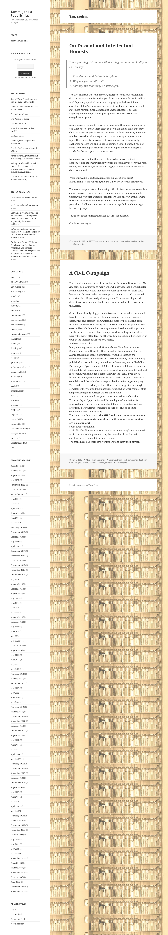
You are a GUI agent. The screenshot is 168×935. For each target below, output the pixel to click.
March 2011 (16, 759)
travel (13, 438)
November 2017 (18, 555)
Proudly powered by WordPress (83, 485)
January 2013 (17, 678)
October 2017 (17, 560)
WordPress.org (17, 923)
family (13, 343)
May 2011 (15, 749)
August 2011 (16, 735)
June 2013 (15, 659)
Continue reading (80, 223)
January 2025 (17, 470)
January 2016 (17, 584)
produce (14, 405)
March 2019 (16, 522)
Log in (13, 909)
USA (12, 447)
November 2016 (18, 570)
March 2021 (16, 503)
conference (16, 324)
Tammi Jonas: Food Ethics (21, 13)
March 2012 (16, 702)
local (13, 386)
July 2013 (15, 655)
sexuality (100, 462)
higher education (18, 367)
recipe (13, 409)
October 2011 (17, 726)
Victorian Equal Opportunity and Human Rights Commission (102, 400)
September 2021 (18, 494)
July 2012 (15, 688)
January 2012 (17, 711)
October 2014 (17, 622)
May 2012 (15, 693)
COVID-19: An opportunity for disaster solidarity (23, 221)
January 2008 (17, 867)
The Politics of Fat (19, 123)
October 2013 (17, 645)
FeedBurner (31, 77)
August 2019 (16, 513)
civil (125, 460)
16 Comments (77, 244)
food (13, 357)
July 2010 (15, 792)
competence (16, 320)
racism (134, 241)
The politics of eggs (19, 114)
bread (13, 296)
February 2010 (17, 815)
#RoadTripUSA (17, 282)
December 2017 (18, 551)
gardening (15, 362)
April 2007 (15, 882)
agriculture (16, 287)
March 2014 (16, 641)
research (15, 419)
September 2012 (18, 683)
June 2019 (15, 518)
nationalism (125, 241)
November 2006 (18, 891)
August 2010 (16, 787)
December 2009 (18, 825)
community (16, 315)
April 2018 (15, 546)
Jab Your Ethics (17, 136)
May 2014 (15, 636)
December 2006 (18, 886)
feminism (15, 353)
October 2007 (17, 877)
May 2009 (15, 849)
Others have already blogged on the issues (92, 313)
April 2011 (15, 754)
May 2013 (15, 664)
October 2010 (17, 778)
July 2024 (15, 480)
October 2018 (17, 537)
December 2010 (18, 768)
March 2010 (16, 811)
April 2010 (15, 806)
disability (142, 460)
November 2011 (18, 721)
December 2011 (18, 716)
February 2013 (17, 674)
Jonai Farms (16, 381)
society (108, 462)
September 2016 (18, 574)
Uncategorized (17, 443)
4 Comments (121, 462)
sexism (141, 241)
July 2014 (15, 626)
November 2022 (18, 485)
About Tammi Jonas (19, 40)
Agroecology (16, 291)
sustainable (16, 424)
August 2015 (16, 593)
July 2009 (15, 839)
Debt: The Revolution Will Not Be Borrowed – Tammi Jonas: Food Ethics (24, 216)
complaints (133, 460)
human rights (17, 372)
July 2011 (15, 740)
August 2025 (16, 466)
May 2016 (15, 579)
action (111, 460)
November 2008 (18, 858)
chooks (14, 310)
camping (14, 305)
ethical (14, 339)
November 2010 (18, 773)
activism (119, 460)
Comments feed (18, 919)
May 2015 (15, 607)
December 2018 (18, 532)
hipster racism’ (90, 294)
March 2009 (16, 853)
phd (12, 395)
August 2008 (16, 863)
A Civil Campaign (89, 273)
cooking (14, 329)
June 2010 (15, 797)
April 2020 (15, 508)
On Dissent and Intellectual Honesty (101, 48)
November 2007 (18, 872)
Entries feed (16, 914)
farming (14, 348)
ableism (111, 241)
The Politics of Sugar (20, 119)
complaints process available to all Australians (94, 358)
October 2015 (17, 589)
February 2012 (17, 707)
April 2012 (15, 697)
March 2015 (16, 612)
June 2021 (15, 499)
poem (13, 400)
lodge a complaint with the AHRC (109, 373)
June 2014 (15, 631)
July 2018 (15, 541)
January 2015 (17, 617)
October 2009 (17, 834)
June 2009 (15, 844)
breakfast (15, 301)
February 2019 (17, 527)
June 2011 (15, 745)
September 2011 (18, 730)
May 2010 (15, 801)
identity (14, 376)
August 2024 (16, 475)
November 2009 (18, 830)
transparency (17, 433)
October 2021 (17, 489)
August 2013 (16, 650)
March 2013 (16, 669)
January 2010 (17, 820)
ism (117, 241)
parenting (15, 391)
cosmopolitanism (18, 334)
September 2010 (18, 782)
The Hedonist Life (19, 428)
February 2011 (17, 763)
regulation (15, 414)
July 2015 (15, 598)
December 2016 (18, 565)
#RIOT (13, 277)
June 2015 (15, 603)
